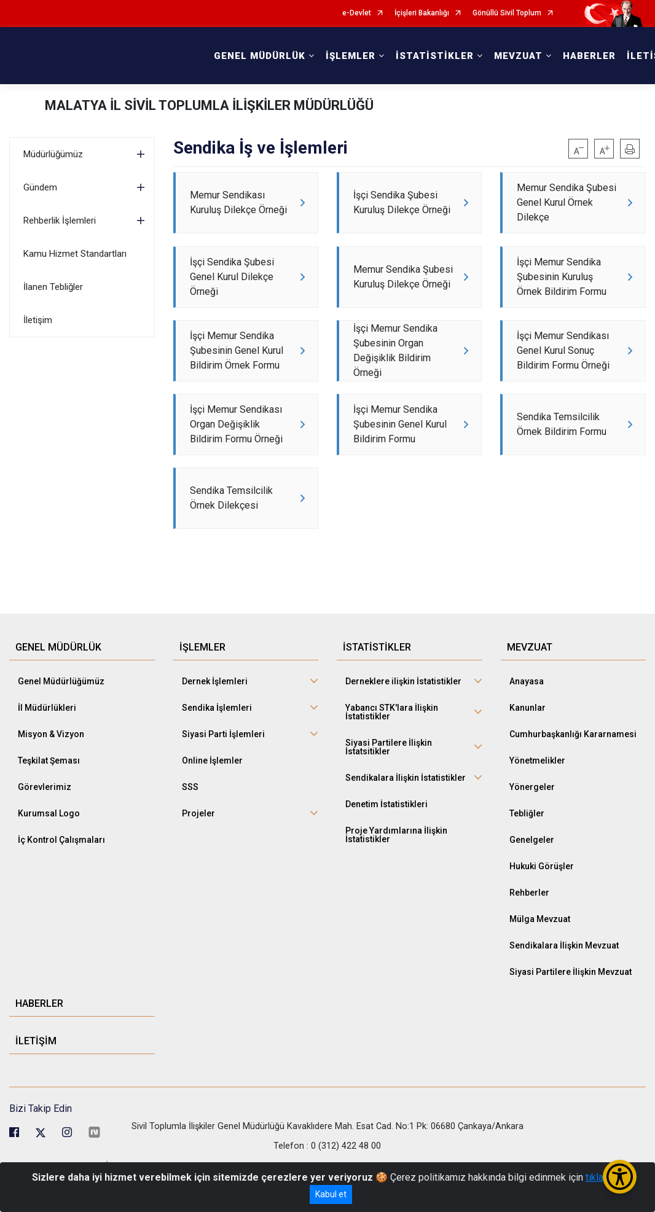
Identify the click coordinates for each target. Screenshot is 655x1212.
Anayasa (526, 720)
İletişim (37, 320)
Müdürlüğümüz (53, 154)
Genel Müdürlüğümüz (61, 720)
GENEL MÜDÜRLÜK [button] (259, 55)
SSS (190, 826)
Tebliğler (526, 852)
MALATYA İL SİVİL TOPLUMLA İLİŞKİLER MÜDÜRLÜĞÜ (209, 105)
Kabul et (331, 1194)
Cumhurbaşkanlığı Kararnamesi (573, 773)
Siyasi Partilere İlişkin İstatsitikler (388, 785)
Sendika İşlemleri (217, 746)
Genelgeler (531, 878)
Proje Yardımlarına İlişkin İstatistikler (396, 873)
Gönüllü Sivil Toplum (507, 13)
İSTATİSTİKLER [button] (435, 55)
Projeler (198, 852)
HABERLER (589, 55)
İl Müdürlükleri (47, 746)
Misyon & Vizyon (51, 773)
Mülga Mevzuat (539, 958)
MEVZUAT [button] (518, 55)
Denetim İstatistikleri (386, 843)
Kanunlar (527, 746)
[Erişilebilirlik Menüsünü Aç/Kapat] (620, 1177)
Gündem (40, 187)
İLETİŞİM (36, 1079)
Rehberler (529, 931)
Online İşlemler (212, 799)
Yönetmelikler (537, 799)
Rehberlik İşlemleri (59, 220)
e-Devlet (356, 13)
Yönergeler (532, 826)
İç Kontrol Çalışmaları (61, 878)
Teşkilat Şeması (49, 799)
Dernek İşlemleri (215, 720)
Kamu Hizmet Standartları (75, 253)
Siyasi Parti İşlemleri (223, 773)
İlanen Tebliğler (53, 286)
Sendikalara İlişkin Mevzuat (564, 984)
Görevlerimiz (44, 826)
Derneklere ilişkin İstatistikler (403, 720)
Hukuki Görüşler (541, 905)
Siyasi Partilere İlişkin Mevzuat (570, 1010)
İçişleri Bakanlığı (421, 13)
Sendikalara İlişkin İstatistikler (405, 816)
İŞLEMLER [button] (350, 55)
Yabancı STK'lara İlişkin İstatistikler (391, 750)
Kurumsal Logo (49, 852)
